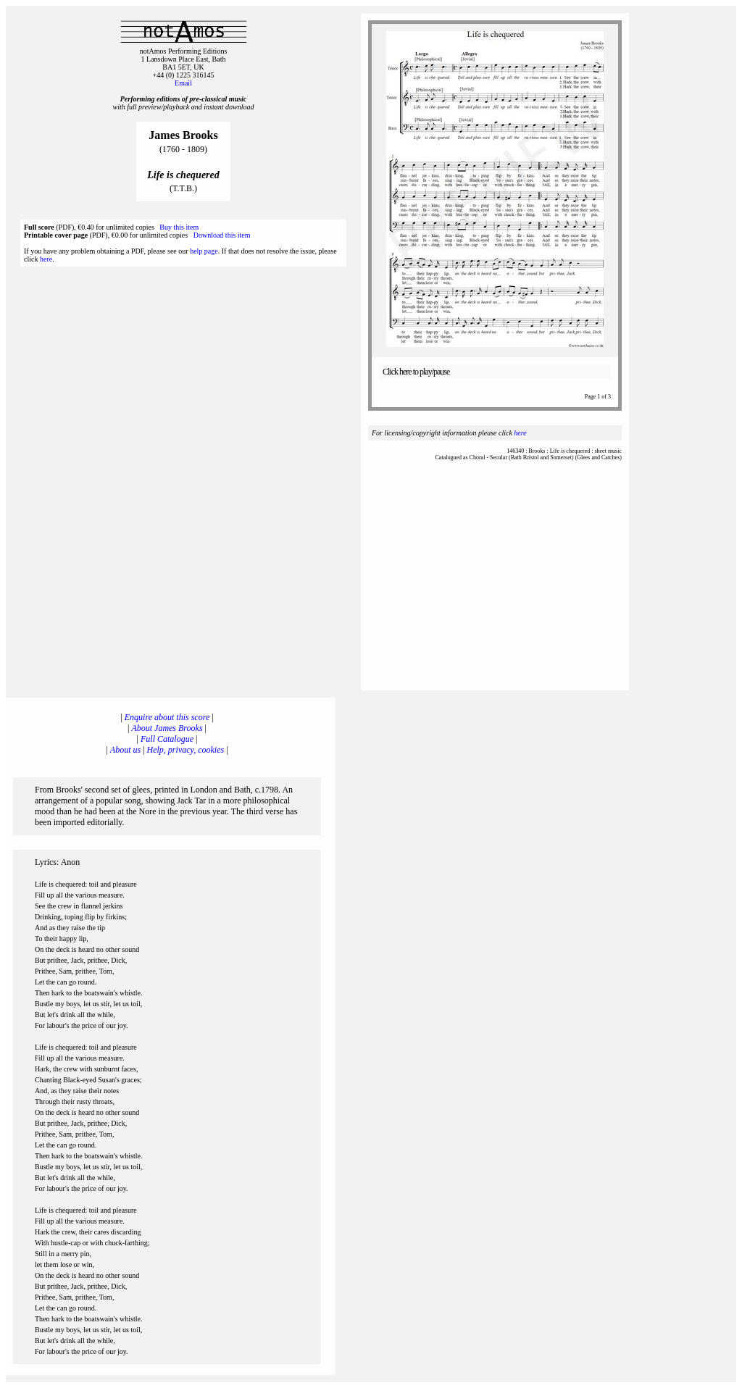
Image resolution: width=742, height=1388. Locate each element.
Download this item (222, 235)
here (46, 259)
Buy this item (179, 227)
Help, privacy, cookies (186, 750)
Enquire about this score (167, 717)
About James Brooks (166, 728)
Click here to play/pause (416, 372)
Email (183, 83)
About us (125, 750)
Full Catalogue (167, 739)
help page (204, 251)
